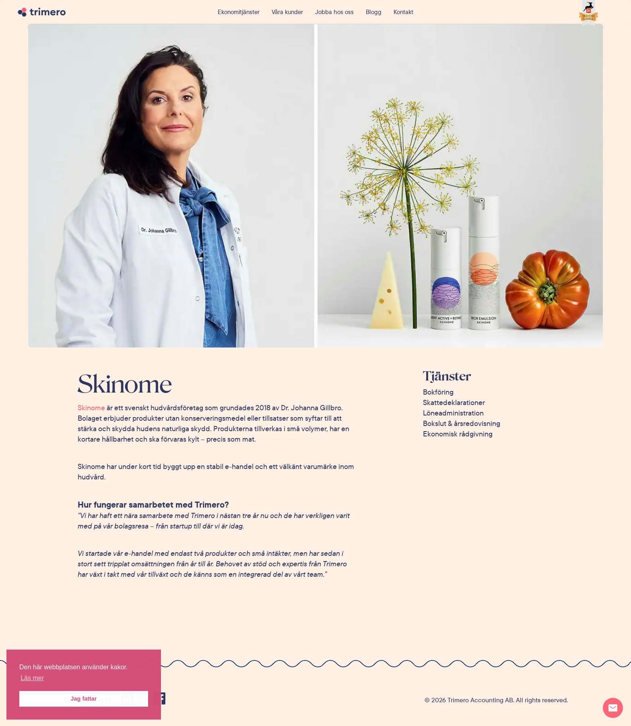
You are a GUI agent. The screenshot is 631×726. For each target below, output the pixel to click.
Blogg (373, 12)
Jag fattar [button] (84, 698)
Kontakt (403, 12)
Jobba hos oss (334, 12)
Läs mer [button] (32, 678)
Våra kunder (287, 12)
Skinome (91, 407)
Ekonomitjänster (239, 12)
